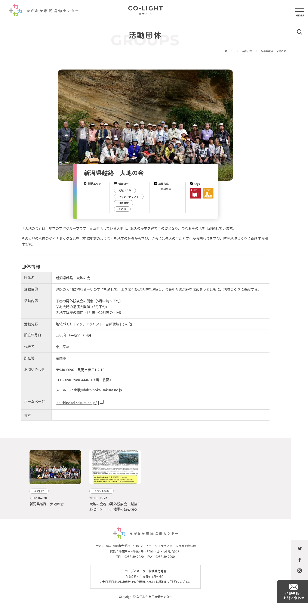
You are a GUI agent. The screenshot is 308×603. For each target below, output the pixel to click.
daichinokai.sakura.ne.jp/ (76, 402)
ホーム (229, 51)
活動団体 (246, 51)
